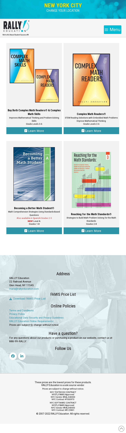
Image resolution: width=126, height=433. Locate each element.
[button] (63, 10)
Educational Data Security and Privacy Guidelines (36, 318)
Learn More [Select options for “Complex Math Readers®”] (91, 131)
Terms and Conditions (21, 311)
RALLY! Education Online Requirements (31, 322)
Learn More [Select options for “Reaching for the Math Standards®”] (91, 231)
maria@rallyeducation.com (24, 289)
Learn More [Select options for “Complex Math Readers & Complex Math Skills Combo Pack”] (34, 131)
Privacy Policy (17, 314)
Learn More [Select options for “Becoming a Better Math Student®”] (34, 231)
